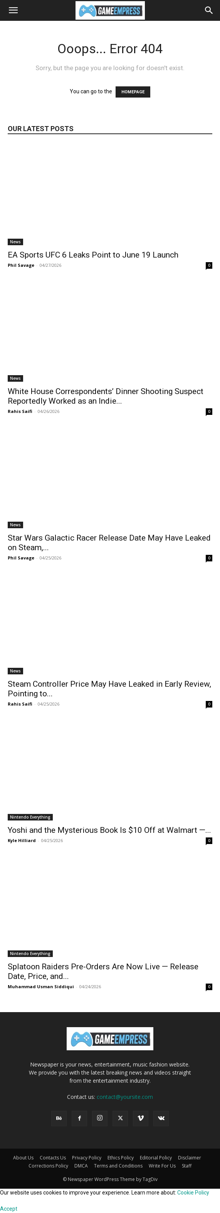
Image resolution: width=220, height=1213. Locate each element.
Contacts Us (53, 1157)
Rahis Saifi (20, 411)
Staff (186, 1165)
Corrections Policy (48, 1165)
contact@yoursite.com (125, 1096)
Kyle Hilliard (22, 840)
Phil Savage (21, 265)
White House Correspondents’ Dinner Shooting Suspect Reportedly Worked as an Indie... (105, 396)
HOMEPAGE (132, 91)
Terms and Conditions (118, 1165)
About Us (23, 1157)
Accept (8, 1209)
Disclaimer (189, 1157)
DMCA (81, 1165)
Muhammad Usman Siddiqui (41, 986)
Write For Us (162, 1165)
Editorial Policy (156, 1157)
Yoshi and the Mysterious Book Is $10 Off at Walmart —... (109, 830)
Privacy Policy (86, 1157)
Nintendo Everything (30, 817)
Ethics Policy (120, 1157)
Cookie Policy (193, 1192)
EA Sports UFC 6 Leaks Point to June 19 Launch (93, 254)
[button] (13, 10)
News (15, 241)
